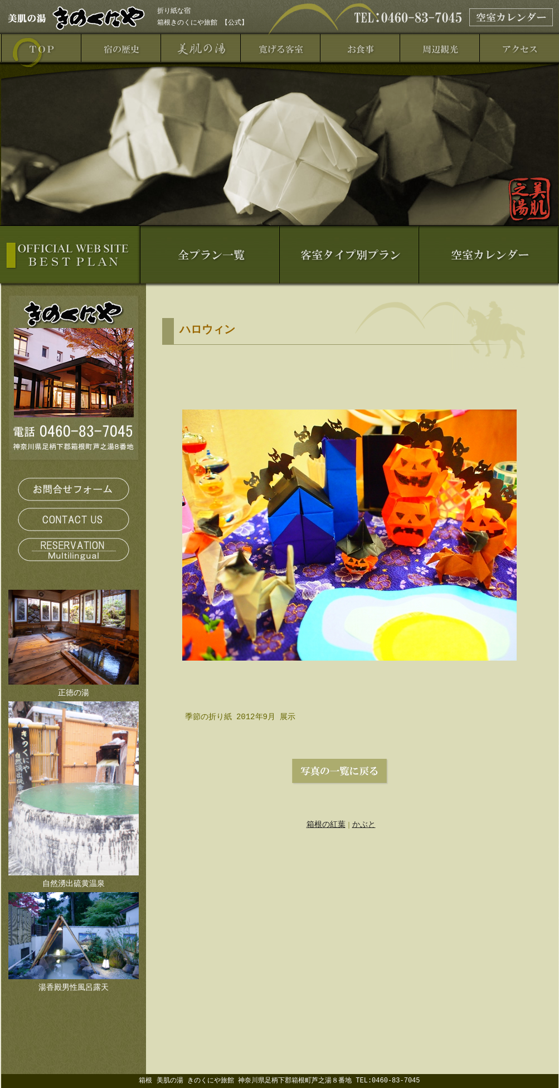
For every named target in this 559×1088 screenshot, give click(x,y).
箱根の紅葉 (326, 824)
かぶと (364, 824)
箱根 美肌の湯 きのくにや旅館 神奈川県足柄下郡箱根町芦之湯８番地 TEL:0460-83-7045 (279, 1080)
